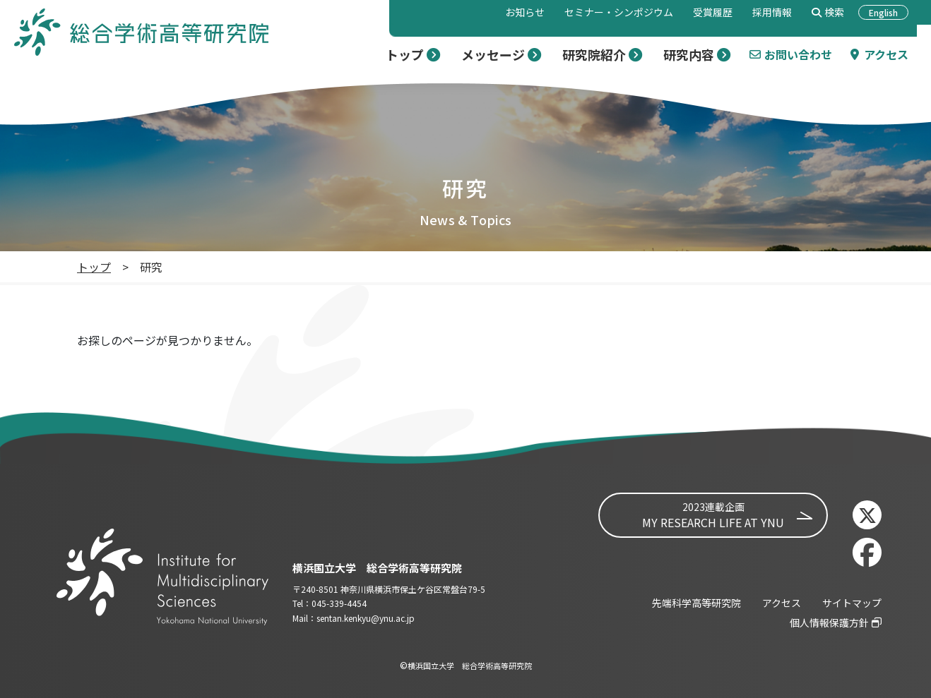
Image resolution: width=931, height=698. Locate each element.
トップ (94, 266)
